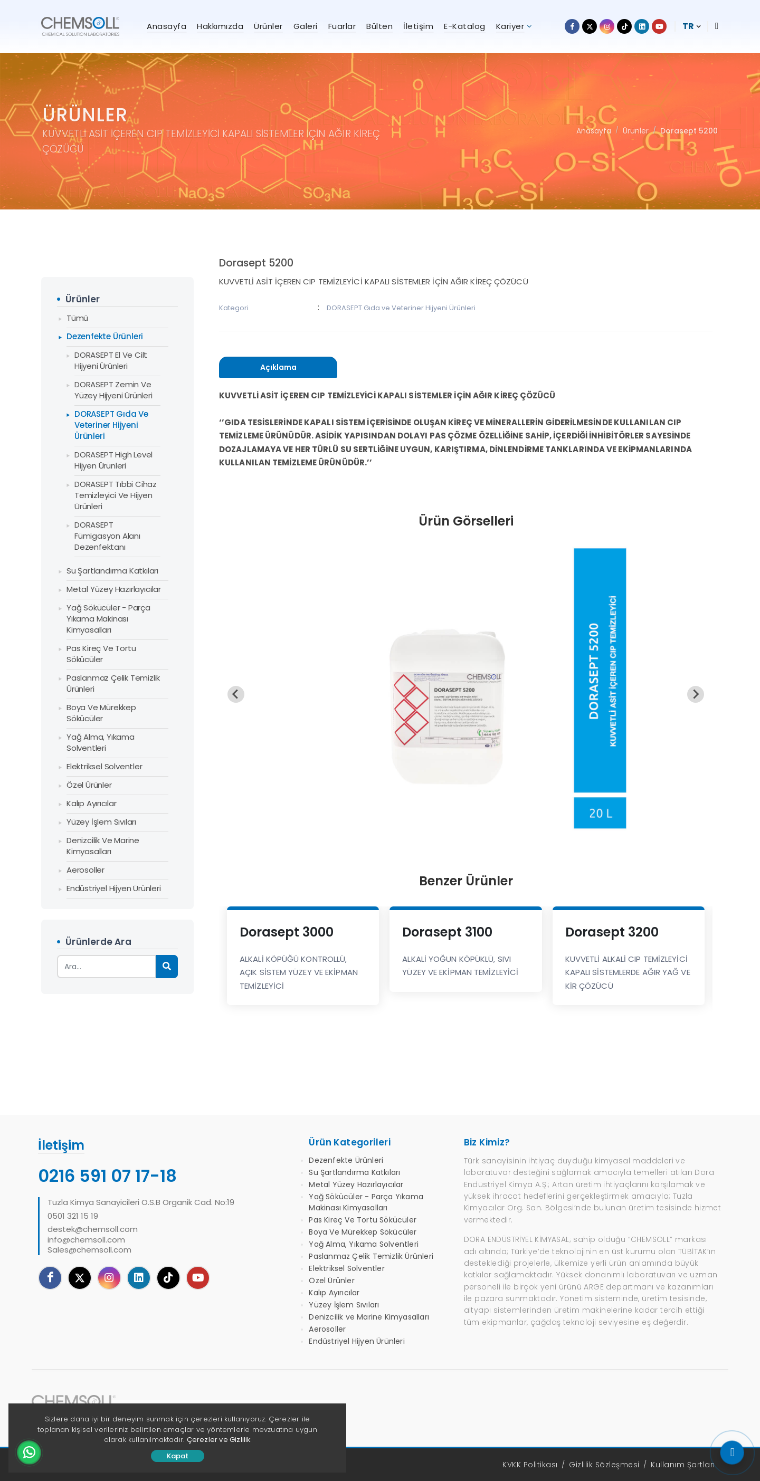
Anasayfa (593, 131)
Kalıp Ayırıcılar (91, 803)
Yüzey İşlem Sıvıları (101, 821)
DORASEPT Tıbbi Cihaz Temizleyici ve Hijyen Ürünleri (115, 495)
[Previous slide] (235, 694)
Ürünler (636, 131)
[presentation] (278, 367)
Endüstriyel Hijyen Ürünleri (113, 888)
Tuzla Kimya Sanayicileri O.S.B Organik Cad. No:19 (141, 1202)
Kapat (177, 1456)
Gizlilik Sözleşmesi (604, 1464)
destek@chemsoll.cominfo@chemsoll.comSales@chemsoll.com (93, 1239)
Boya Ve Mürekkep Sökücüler (101, 713)
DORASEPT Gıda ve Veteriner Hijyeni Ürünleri (111, 425)
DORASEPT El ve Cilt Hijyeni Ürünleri (110, 360)
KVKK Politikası (530, 1464)
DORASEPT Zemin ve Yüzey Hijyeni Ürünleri (113, 390)
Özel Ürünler (89, 784)
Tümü (77, 317)
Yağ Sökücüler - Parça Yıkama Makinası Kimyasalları (108, 618)
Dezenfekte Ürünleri (104, 336)
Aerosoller (85, 869)
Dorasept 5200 (689, 131)
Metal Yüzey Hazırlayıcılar (113, 589)
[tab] (278, 367)
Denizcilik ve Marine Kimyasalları (102, 846)
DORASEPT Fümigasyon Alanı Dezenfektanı (107, 535)
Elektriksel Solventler (104, 766)
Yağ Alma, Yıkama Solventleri (100, 742)
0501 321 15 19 (73, 1216)
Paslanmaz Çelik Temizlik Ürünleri (113, 683)
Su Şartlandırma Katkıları (112, 570)
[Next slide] (695, 694)
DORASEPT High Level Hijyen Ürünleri (113, 460)
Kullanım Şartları (683, 1464)
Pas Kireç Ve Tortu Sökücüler (101, 654)
